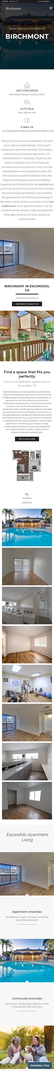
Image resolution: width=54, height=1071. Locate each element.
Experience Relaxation (27, 304)
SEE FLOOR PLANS (27, 439)
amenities (44, 184)
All (27, 494)
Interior (27, 498)
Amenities (27, 502)
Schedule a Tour (40, 1065)
